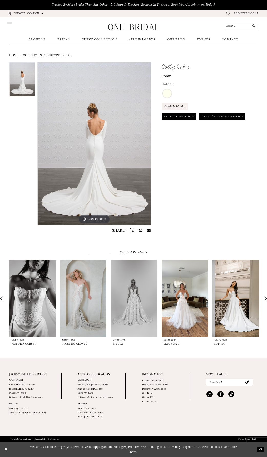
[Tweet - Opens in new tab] (132, 231)
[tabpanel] (22, 80)
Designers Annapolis (154, 389)
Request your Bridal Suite (179, 117)
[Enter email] (229, 382)
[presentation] (32, 298)
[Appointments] (27, 26)
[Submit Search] (254, 26)
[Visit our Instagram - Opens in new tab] (209, 395)
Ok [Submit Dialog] (260, 449)
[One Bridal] (133, 27)
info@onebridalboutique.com (26, 397)
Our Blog (147, 393)
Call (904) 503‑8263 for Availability (223, 117)
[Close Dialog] (6, 449)
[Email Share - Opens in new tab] (149, 230)
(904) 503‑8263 (17, 393)
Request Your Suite (153, 381)
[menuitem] (26, 13)
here (133, 452)
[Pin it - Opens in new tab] (141, 230)
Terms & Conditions (20, 439)
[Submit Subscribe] (247, 382)
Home (14, 55)
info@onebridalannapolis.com (95, 397)
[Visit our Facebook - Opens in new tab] (220, 395)
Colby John (32, 55)
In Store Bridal (58, 55)
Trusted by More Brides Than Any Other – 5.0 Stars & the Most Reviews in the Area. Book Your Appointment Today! (133, 5)
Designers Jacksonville (155, 385)
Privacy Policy (149, 402)
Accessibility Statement (47, 439)
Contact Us (148, 397)
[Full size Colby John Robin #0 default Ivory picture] (94, 144)
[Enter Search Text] (241, 26)
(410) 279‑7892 (85, 393)
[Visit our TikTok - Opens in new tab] (231, 395)
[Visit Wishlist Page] (228, 14)
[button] (246, 14)
